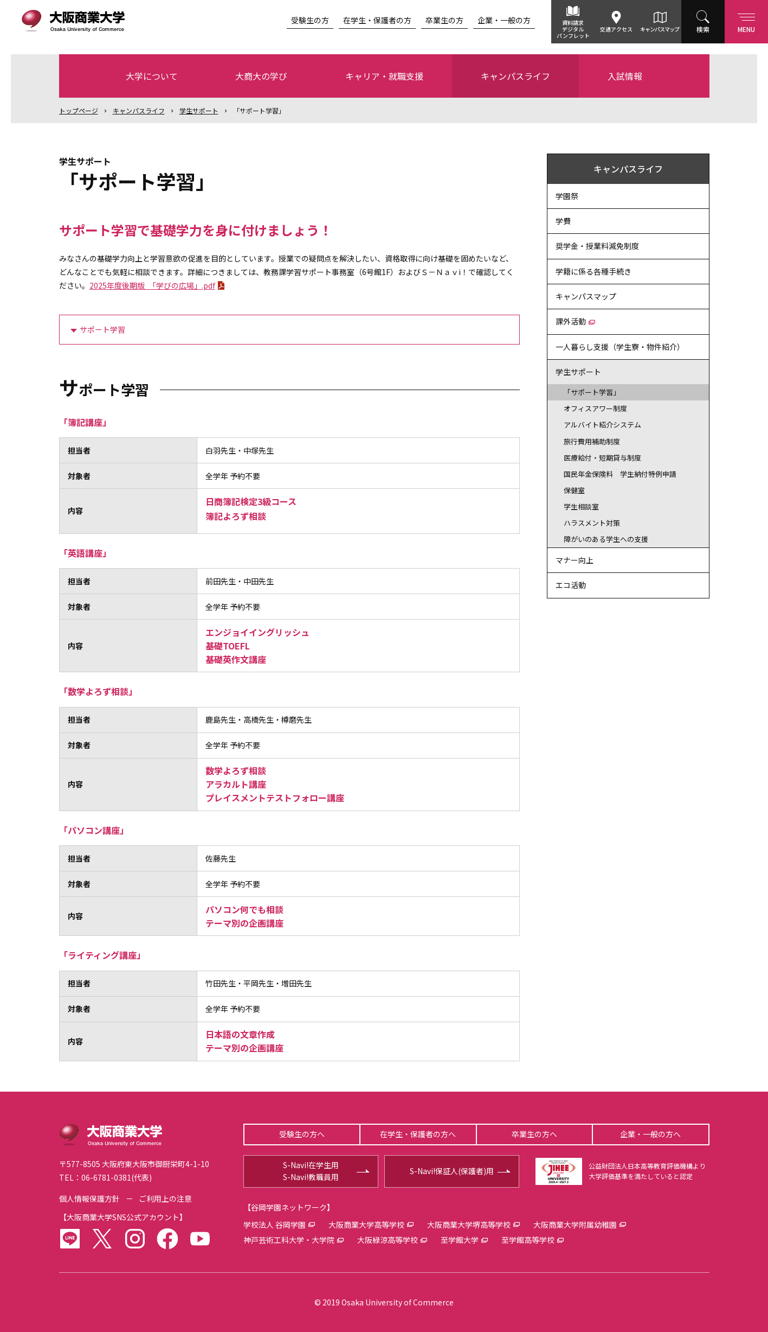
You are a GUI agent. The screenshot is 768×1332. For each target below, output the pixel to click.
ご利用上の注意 (165, 1198)
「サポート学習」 (259, 110)
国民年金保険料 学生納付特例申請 (620, 474)
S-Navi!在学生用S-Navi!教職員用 (311, 1170)
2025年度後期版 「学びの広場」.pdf (152, 285)
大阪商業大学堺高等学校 (469, 1224)
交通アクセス (616, 29)
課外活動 (571, 321)
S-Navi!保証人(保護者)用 (452, 1170)
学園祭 (567, 195)
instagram (135, 1239)
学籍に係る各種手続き (593, 271)
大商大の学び (261, 75)
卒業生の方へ (534, 1134)
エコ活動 (571, 584)
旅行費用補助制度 (592, 441)
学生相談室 (581, 506)
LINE (70, 1239)
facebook (167, 1239)
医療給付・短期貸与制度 (602, 458)
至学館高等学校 (527, 1239)
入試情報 (625, 75)
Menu (746, 21)
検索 (702, 29)
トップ (78, 110)
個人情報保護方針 (89, 1198)
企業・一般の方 (504, 20)
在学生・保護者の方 (377, 20)
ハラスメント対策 (592, 523)
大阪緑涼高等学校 (387, 1239)
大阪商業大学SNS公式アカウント (123, 1217)
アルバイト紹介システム (602, 424)
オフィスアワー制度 (595, 408)
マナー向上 (574, 560)
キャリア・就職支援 (384, 75)
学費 (563, 220)
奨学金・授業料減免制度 (597, 245)
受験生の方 (310, 20)
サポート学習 (102, 329)
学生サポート (198, 110)
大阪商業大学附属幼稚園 (575, 1224)
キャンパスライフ (515, 75)
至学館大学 (460, 1239)
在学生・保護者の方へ (418, 1134)
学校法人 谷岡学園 (274, 1224)
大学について (152, 75)
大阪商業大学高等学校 (366, 1224)
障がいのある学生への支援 (606, 539)
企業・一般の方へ (650, 1134)
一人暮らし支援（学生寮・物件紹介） (620, 346)
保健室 (574, 490)
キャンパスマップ (659, 29)
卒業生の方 (444, 20)
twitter (102, 1239)
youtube (200, 1239)
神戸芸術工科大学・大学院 (288, 1239)
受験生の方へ (302, 1134)
